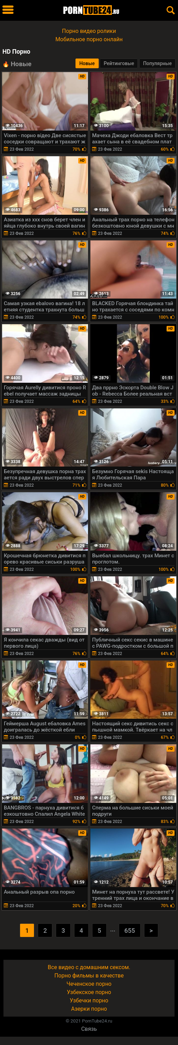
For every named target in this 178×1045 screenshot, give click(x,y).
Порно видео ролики (89, 31)
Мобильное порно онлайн (89, 39)
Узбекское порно (89, 992)
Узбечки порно (89, 1000)
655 (129, 930)
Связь (89, 1029)
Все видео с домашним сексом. (89, 967)
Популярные (157, 63)
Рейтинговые (119, 63)
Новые (87, 63)
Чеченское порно (89, 984)
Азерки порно (89, 1009)
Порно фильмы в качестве (89, 975)
